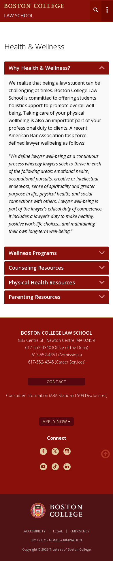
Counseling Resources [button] (36, 268)
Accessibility (35, 531)
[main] (56, 193)
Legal (58, 531)
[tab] (56, 68)
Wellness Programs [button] (33, 253)
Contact (57, 381)
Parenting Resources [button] (35, 297)
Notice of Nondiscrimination (56, 540)
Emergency (79, 531)
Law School (18, 15)
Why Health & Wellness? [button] (39, 68)
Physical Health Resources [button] (42, 282)
